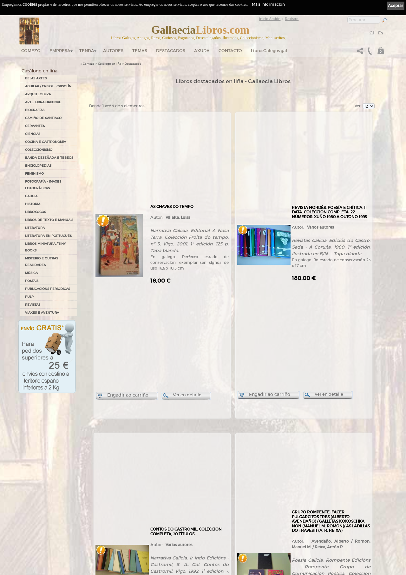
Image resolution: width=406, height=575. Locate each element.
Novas (85, 542)
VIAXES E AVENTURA (42, 313)
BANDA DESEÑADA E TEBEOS (49, 158)
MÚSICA (31, 273)
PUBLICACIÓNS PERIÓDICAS (47, 289)
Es (380, 33)
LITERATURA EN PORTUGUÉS (48, 236)
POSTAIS (31, 281)
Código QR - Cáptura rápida (102, 536)
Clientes (149, 528)
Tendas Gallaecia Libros (96, 509)
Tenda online (153, 496)
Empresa (59, 50)
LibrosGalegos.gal (269, 50)
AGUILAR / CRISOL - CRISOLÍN (48, 86)
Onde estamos (90, 520)
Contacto (230, 50)
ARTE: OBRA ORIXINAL (43, 102)
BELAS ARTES (36, 78)
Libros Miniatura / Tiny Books (45, 247)
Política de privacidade (222, 503)
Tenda (86, 50)
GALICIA (31, 196)
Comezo (31, 50)
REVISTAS (32, 305)
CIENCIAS (32, 134)
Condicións (151, 540)
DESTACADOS (170, 50)
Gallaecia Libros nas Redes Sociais (103, 515)
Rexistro (291, 19)
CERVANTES (35, 126)
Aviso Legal (215, 499)
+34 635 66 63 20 (47, 547)
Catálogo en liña (109, 63)
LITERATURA (35, 228)
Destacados (133, 63)
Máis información (268, 4)
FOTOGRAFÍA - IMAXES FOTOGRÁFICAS (43, 184)
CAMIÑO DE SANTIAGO (43, 118)
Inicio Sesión (269, 19)
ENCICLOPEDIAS (38, 166)
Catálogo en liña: (40, 71)
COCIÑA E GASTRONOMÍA (45, 142)
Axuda (202, 50)
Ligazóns (213, 495)
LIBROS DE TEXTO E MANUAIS (49, 220)
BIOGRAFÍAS (34, 110)
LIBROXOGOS (35, 212)
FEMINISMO (34, 173)
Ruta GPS (90, 525)
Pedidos (149, 534)
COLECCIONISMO (38, 150)
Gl (372, 33)
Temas (139, 50)
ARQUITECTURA (38, 94)
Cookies (213, 508)
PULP (29, 297)
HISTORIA (32, 204)
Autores (113, 50)
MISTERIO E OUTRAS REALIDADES (41, 261)
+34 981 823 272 (44, 541)
